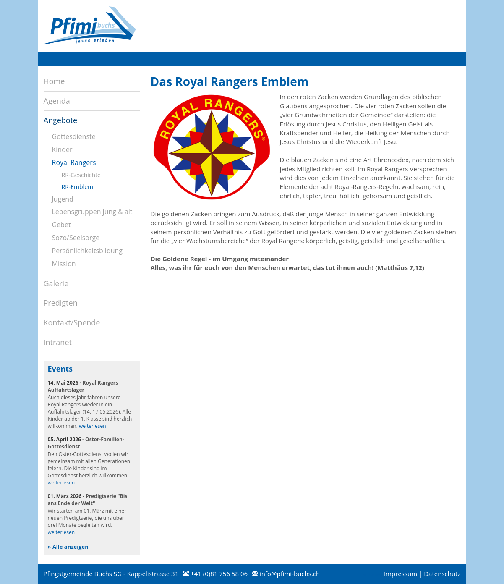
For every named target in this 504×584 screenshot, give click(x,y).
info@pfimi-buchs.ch (290, 573)
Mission (64, 263)
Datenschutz (442, 573)
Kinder (62, 149)
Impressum (400, 573)
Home (54, 81)
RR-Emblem (77, 187)
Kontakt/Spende (72, 322)
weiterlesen (92, 425)
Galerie (56, 283)
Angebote (61, 120)
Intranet (58, 342)
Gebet (61, 224)
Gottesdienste (74, 136)
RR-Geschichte (81, 175)
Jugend (62, 199)
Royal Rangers (74, 162)
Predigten (61, 303)
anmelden (372, 574)
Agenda (57, 101)
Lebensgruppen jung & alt (92, 211)
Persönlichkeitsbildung (87, 250)
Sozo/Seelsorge (76, 237)
